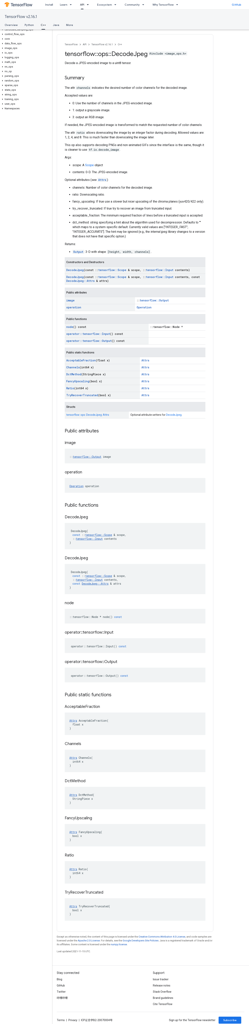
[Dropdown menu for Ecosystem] (116, 4)
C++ (120, 44)
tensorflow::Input (159, 270)
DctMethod (73, 374)
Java (56, 25)
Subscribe (230, 1020)
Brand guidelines (163, 997)
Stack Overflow (162, 991)
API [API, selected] (82, 4)
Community (132, 4)
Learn (63, 4)
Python (29, 25)
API (84, 44)
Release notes (161, 985)
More (69, 25)
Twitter (61, 991)
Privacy (72, 1020)
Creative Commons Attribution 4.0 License (162, 936)
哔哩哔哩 (62, 997)
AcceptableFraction (81, 360)
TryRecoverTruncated (82, 395)
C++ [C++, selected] (43, 25)
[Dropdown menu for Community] (144, 4)
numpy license (119, 944)
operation (73, 307)
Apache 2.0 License (89, 940)
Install (49, 4)
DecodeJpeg (75, 270)
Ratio (70, 388)
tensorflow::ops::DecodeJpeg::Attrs (87, 414)
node (69, 327)
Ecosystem (104, 4)
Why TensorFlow (163, 4)
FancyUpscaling (77, 381)
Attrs (102, 180)
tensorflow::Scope (112, 270)
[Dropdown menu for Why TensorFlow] (178, 4)
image (70, 300)
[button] (25, 29)
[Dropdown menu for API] (89, 4)
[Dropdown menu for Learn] (72, 4)
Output (78, 252)
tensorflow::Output (154, 300)
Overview (11, 25)
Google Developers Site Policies (141, 940)
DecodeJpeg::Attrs (80, 281)
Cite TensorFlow (162, 1004)
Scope (89, 165)
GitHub (236, 4)
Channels (73, 367)
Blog (59, 979)
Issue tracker (161, 979)
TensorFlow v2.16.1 (21, 16)
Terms (61, 1020)
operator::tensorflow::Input (88, 334)
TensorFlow (71, 44)
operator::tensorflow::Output (89, 341)
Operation (144, 307)
